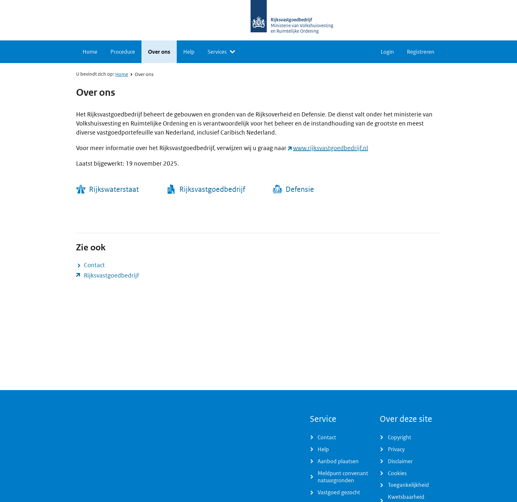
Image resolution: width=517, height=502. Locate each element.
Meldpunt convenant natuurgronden (343, 477)
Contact (94, 265)
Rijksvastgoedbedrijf (111, 275)
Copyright (399, 437)
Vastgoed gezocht (339, 492)
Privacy (396, 449)
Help (189, 51)
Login (387, 51)
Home (90, 51)
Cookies (397, 473)
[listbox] (221, 51)
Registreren (420, 51)
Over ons (159, 51)
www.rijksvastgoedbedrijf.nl (330, 148)
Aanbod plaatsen (338, 461)
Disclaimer (400, 461)
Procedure (122, 51)
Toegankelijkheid (408, 484)
